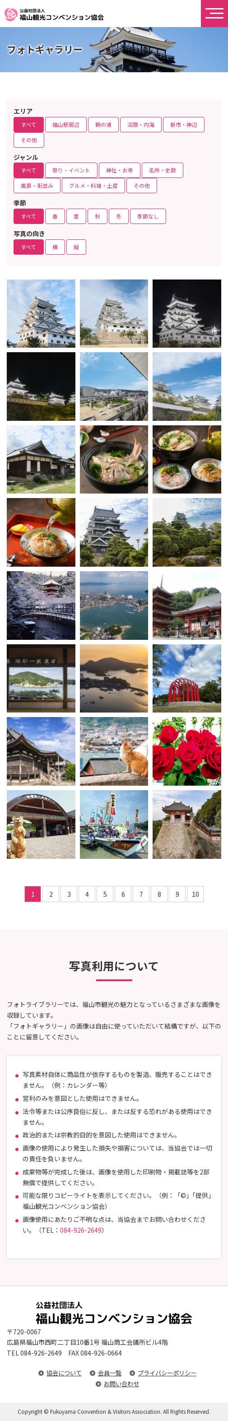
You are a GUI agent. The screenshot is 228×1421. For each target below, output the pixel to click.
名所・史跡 (162, 170)
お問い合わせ (121, 1383)
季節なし (148, 216)
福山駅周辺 (65, 124)
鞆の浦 (103, 124)
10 (195, 894)
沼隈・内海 (140, 124)
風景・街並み (37, 185)
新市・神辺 (183, 124)
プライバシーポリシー (167, 1373)
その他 (29, 140)
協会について (64, 1373)
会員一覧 (109, 1373)
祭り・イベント (71, 170)
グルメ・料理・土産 (93, 185)
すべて (29, 124)
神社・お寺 (119, 170)
